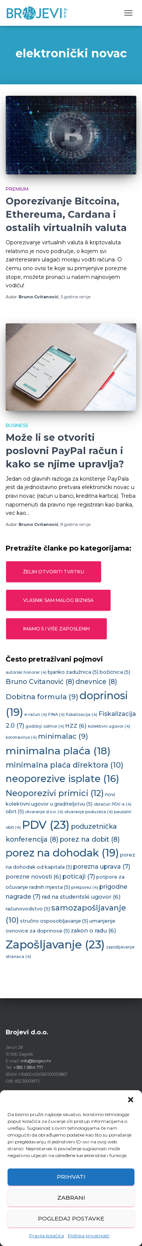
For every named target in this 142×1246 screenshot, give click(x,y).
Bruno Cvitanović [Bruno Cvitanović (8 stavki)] (40, 682)
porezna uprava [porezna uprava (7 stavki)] (101, 866)
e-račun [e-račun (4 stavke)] (35, 714)
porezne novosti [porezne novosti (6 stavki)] (33, 876)
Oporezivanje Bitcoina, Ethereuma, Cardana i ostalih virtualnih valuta (66, 214)
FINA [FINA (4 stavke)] (56, 714)
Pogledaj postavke (71, 1218)
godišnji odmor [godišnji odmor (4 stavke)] (44, 726)
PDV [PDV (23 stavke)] (46, 824)
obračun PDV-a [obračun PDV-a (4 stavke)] (112, 804)
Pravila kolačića (46, 1235)
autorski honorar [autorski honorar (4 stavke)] (26, 672)
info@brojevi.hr (35, 1061)
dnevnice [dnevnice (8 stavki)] (96, 682)
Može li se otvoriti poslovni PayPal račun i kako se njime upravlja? (65, 451)
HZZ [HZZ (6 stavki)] (76, 725)
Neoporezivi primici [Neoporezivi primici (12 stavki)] (55, 793)
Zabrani (71, 1197)
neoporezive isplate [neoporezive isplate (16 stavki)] (62, 778)
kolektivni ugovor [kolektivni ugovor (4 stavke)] (109, 726)
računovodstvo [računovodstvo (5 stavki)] (28, 909)
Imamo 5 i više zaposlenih (56, 629)
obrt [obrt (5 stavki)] (15, 811)
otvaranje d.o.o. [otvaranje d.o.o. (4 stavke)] (44, 811)
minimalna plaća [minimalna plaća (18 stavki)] (58, 750)
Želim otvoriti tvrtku (53, 572)
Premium (17, 189)
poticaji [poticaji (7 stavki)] (78, 876)
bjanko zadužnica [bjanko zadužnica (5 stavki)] (73, 672)
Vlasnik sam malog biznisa (58, 600)
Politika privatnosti (88, 1235)
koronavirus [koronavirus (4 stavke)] (21, 737)
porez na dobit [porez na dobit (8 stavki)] (89, 839)
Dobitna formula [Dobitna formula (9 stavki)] (42, 696)
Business (17, 425)
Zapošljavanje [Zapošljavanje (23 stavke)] (55, 944)
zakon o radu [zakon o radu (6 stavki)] (93, 930)
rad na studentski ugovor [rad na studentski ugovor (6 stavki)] (81, 896)
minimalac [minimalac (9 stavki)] (63, 736)
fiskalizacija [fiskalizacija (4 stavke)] (81, 714)
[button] (130, 1100)
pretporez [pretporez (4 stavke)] (84, 887)
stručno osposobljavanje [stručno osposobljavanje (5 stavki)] (54, 921)
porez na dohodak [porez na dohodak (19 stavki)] (62, 853)
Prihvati (71, 1176)
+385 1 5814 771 (28, 1067)
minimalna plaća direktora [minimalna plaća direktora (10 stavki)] (64, 764)
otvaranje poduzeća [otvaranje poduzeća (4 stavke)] (88, 811)
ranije (76, 296)
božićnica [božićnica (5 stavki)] (115, 672)
